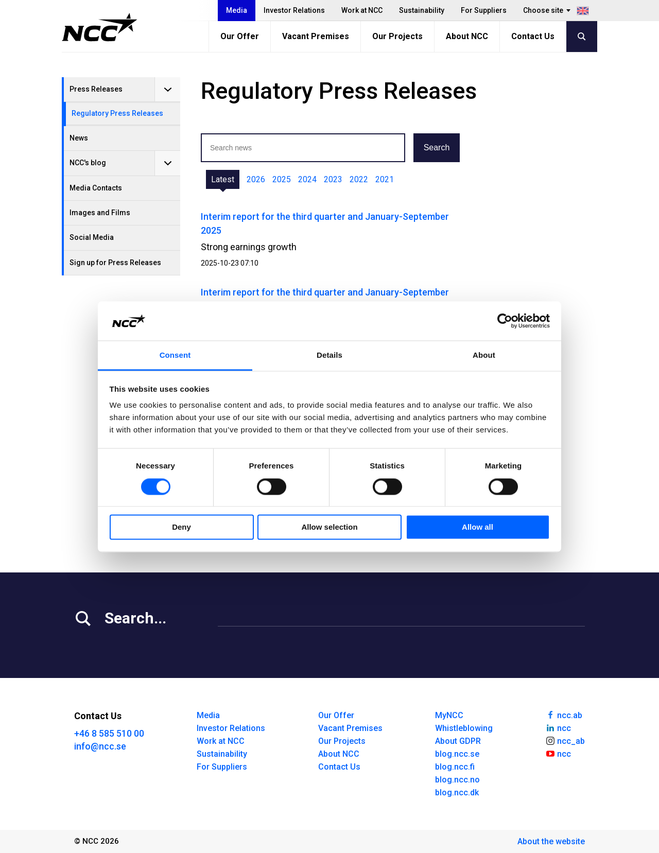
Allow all (477, 527)
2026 (256, 179)
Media (236, 10)
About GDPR (458, 741)
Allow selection (329, 527)
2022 (359, 179)
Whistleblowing (464, 728)
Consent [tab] (175, 355)
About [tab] (484, 355)
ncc (558, 727)
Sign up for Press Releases (115, 262)
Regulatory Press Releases (117, 113)
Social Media (92, 237)
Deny (181, 527)
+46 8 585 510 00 (109, 733)
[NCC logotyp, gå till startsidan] (99, 27)
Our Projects (397, 36)
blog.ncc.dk (457, 792)
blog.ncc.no (457, 780)
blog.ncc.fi (455, 767)
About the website (551, 841)
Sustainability (421, 10)
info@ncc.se (100, 746)
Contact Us (532, 36)
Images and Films (100, 212)
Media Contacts (96, 188)
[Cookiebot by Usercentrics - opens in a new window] (505, 320)
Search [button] (437, 147)
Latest (222, 179)
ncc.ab (563, 714)
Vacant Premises (315, 36)
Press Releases (96, 89)
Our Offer (239, 36)
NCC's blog (88, 163)
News (79, 138)
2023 (333, 179)
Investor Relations (294, 10)
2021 (384, 179)
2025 (281, 179)
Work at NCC (362, 10)
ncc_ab (565, 740)
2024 (307, 179)
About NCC (467, 36)
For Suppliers (484, 10)
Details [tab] (329, 355)
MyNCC (449, 715)
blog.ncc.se (457, 754)
